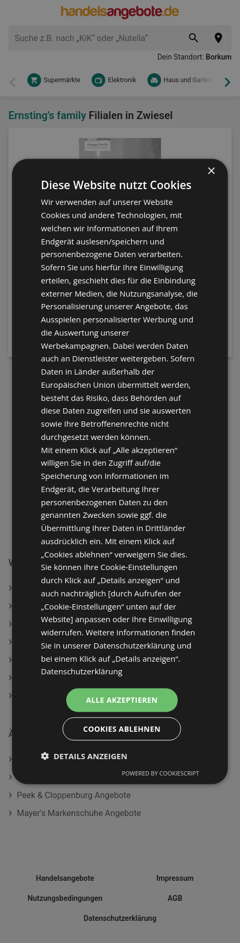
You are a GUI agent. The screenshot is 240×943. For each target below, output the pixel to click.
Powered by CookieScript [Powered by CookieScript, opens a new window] (160, 773)
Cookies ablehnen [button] (122, 728)
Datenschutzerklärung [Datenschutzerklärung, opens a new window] (82, 671)
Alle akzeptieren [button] (121, 700)
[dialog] (120, 471)
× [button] (211, 171)
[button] (84, 755)
